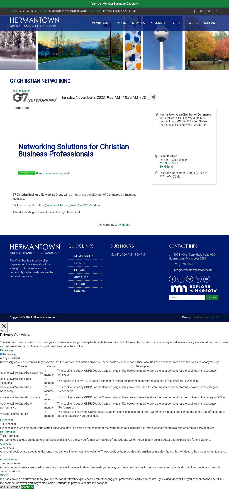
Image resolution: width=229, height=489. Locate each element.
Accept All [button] (27, 487)
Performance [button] (8, 432)
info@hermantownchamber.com (193, 270)
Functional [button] (6, 420)
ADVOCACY (158, 23)
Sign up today (26, 173)
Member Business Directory (120, 3)
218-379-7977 (168, 163)
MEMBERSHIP (100, 23)
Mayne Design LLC (207, 317)
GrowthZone (122, 224)
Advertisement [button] (9, 459)
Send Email (166, 166)
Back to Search (21, 90)
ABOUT (193, 23)
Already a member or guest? (52, 173)
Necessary (10, 354)
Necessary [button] (7, 350)
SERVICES (138, 23)
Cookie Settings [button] (10, 487)
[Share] (154, 97)
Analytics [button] (5, 443)
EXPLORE (177, 23)
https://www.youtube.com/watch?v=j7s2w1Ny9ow (68, 205)
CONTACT (210, 23)
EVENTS (121, 23)
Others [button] (4, 475)
